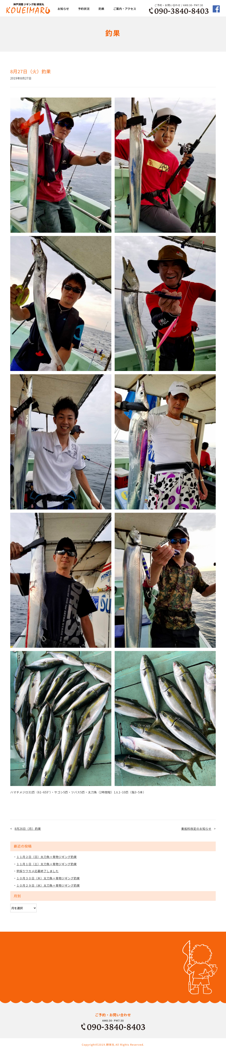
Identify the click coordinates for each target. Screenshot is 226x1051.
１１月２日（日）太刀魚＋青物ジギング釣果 (46, 857)
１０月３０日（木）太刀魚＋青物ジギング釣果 (48, 878)
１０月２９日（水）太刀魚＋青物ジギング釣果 (48, 885)
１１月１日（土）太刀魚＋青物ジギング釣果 (46, 864)
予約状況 (84, 9)
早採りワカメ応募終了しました (37, 871)
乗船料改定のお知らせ (196, 829)
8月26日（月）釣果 (28, 829)
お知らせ (63, 9)
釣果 (101, 9)
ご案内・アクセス (124, 9)
